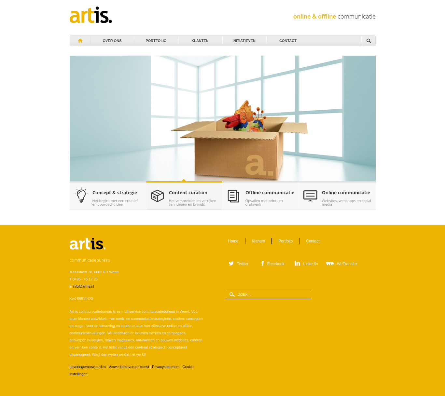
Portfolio (156, 39)
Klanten (200, 39)
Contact (288, 39)
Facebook (276, 264)
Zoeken (368, 41)
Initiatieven (244, 39)
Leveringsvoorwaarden (88, 367)
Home (79, 41)
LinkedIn (310, 264)
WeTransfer (347, 264)
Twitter (242, 264)
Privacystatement (165, 367)
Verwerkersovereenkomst (129, 367)
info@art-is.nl (83, 286)
